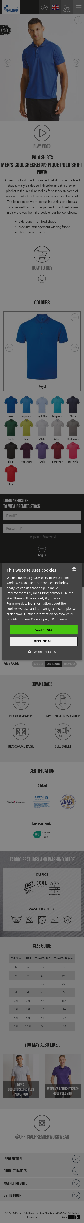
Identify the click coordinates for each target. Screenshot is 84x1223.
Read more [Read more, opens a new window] (60, 619)
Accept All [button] (44, 630)
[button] (42, 651)
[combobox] (74, 569)
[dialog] (42, 611)
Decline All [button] (43, 641)
